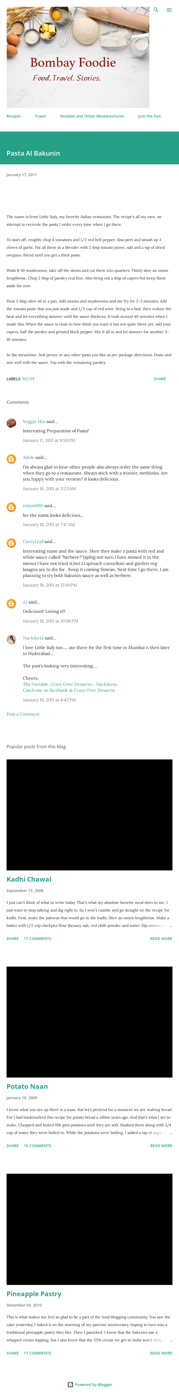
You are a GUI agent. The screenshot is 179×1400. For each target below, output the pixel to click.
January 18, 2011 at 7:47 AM (49, 524)
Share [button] (160, 378)
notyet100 (33, 505)
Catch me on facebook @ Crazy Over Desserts (69, 690)
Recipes (14, 116)
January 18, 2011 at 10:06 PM (50, 621)
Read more (161, 938)
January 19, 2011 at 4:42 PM (49, 699)
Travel (40, 116)
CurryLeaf (33, 541)
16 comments (37, 1145)
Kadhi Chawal (29, 879)
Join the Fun (149, 116)
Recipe (28, 378)
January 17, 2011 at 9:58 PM (49, 440)
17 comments (37, 938)
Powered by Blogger (89, 1384)
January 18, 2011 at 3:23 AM (49, 488)
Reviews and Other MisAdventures (92, 116)
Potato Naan (27, 1086)
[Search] (156, 10)
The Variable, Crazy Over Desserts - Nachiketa (70, 684)
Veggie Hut (34, 421)
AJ (25, 602)
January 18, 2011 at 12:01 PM (50, 585)
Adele (28, 457)
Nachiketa (33, 638)
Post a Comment (23, 714)
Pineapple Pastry (34, 1293)
